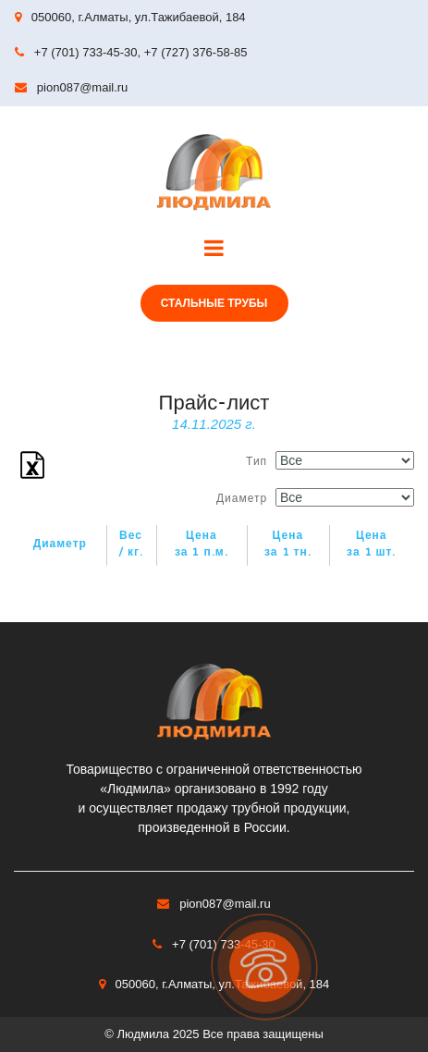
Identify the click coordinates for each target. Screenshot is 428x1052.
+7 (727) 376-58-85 (196, 52)
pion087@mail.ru (82, 87)
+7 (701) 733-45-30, (87, 52)
